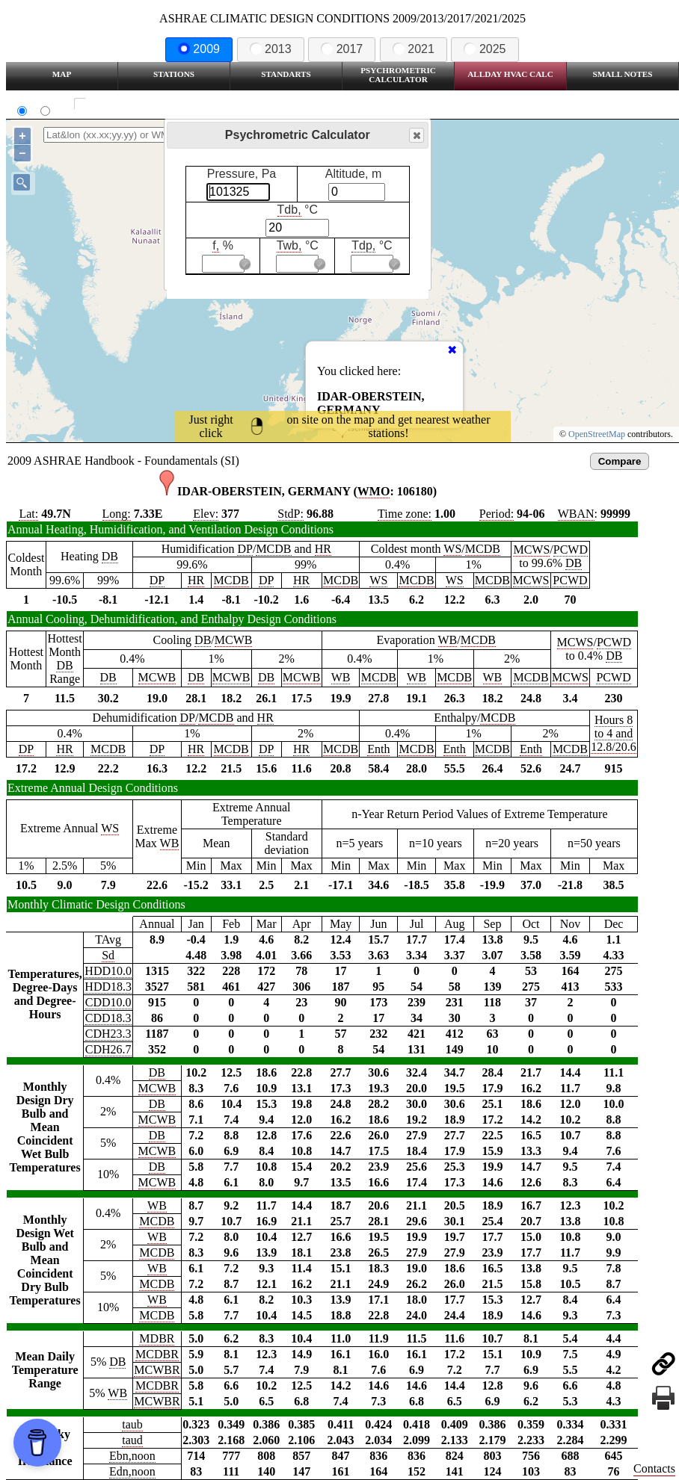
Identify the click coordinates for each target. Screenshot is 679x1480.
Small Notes (623, 73)
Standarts (286, 73)
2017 (342, 49)
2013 (271, 49)
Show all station (123, 104)
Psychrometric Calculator (398, 75)
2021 (413, 49)
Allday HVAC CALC (510, 73)
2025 (485, 49)
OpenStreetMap (596, 434)
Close (416, 135)
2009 (199, 49)
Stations (173, 73)
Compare (620, 461)
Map (61, 73)
